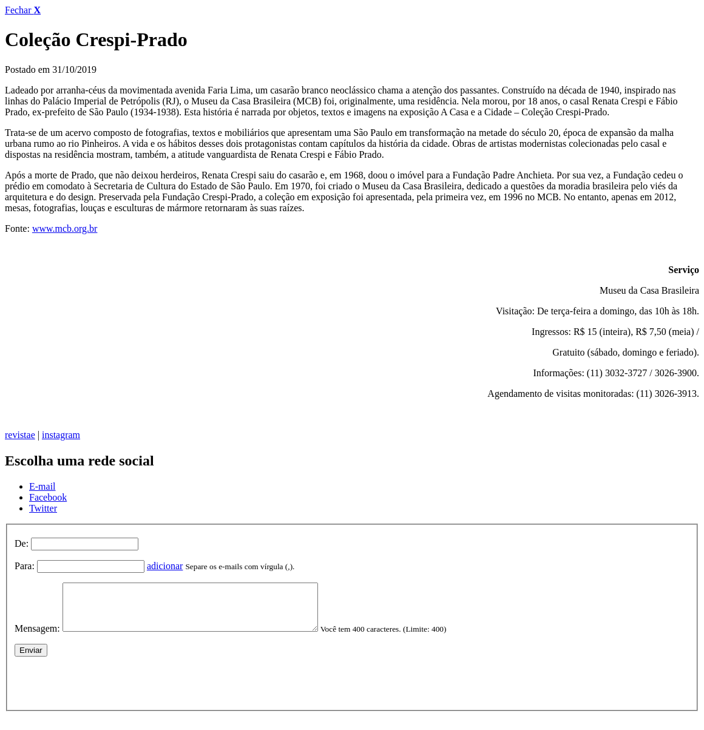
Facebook (48, 497)
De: (22, 543)
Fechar (23, 10)
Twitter (43, 508)
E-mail (42, 486)
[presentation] (107, 689)
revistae (20, 435)
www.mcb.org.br (65, 228)
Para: (25, 566)
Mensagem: (37, 637)
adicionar (165, 566)
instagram (61, 435)
